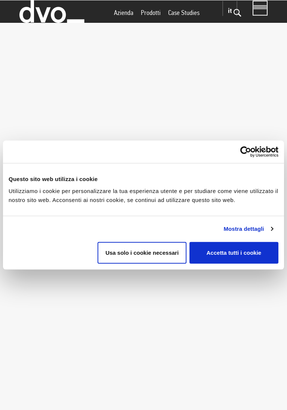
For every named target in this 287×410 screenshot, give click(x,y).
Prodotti (151, 27)
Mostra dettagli (243, 229)
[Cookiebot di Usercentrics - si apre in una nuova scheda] (245, 151)
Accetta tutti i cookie (234, 252)
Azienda (123, 27)
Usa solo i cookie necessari (142, 252)
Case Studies (184, 27)
